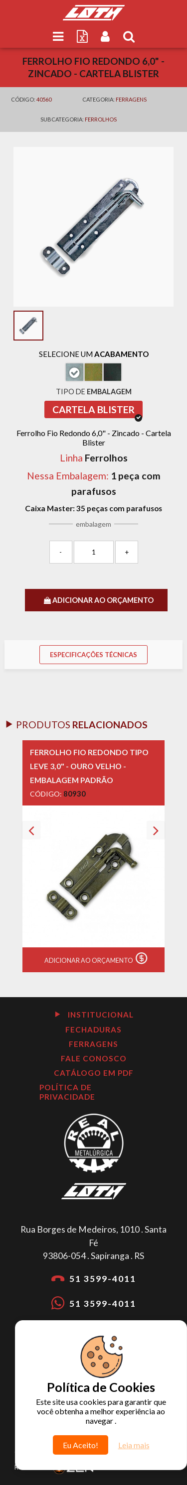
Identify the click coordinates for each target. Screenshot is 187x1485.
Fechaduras (93, 1029)
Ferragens (131, 99)
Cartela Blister (97, 411)
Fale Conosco (94, 1058)
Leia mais (134, 1445)
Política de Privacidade (67, 1092)
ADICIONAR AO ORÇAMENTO (99, 600)
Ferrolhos (101, 119)
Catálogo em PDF (94, 1072)
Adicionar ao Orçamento (98, 958)
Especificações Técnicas (93, 655)
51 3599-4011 (93, 1278)
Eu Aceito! (80, 1445)
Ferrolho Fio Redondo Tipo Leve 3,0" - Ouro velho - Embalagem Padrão (89, 766)
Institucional (94, 1014)
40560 (43, 99)
